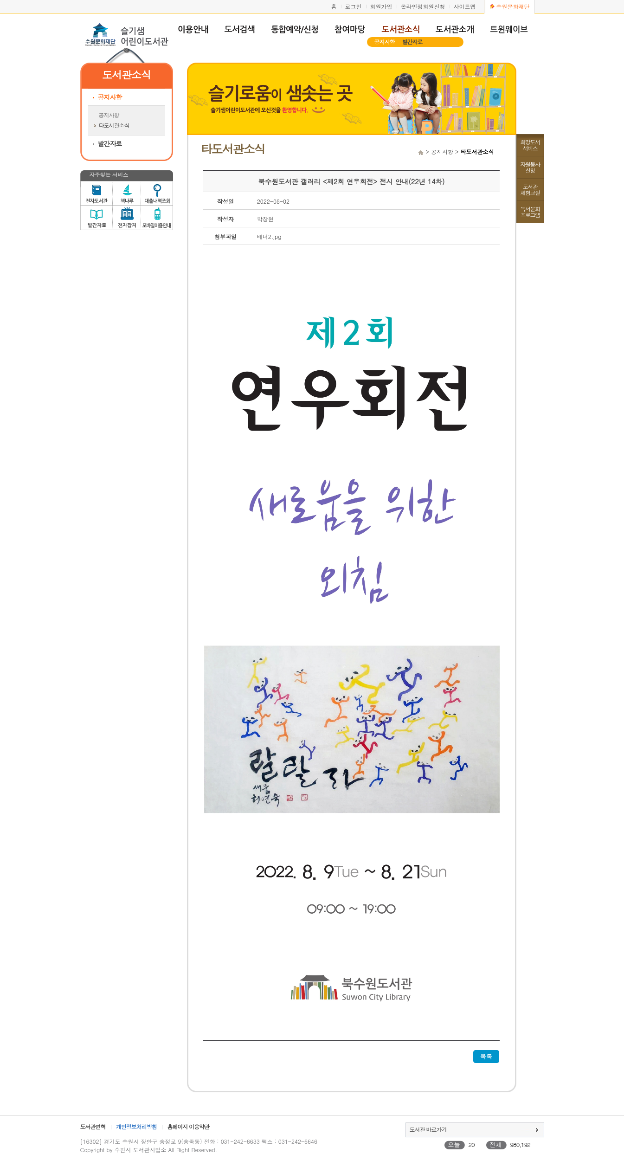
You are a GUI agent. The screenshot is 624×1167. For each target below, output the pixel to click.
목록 (486, 1056)
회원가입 (381, 6)
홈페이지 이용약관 (188, 1126)
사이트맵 (465, 6)
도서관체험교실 (530, 189)
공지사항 (384, 41)
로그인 (353, 6)
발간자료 (412, 41)
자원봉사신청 (530, 167)
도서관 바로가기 (428, 1129)
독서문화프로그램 (530, 212)
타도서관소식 (114, 125)
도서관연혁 (93, 1126)
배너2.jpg (269, 236)
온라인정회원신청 (423, 6)
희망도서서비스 (530, 145)
